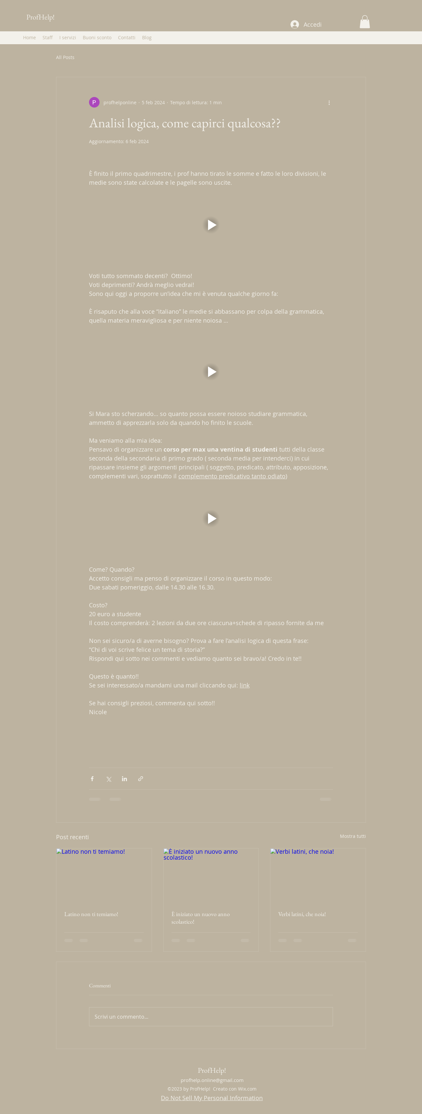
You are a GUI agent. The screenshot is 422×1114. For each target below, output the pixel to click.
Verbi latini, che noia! (302, 914)
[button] (364, 21)
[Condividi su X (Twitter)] (108, 779)
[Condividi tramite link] (140, 779)
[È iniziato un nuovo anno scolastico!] (211, 875)
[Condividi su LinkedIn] (124, 779)
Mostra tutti (353, 836)
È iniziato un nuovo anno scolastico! (200, 917)
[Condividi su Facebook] (92, 779)
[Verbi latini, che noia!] (318, 875)
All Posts (65, 57)
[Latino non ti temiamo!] (104, 875)
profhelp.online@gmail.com (212, 1080)
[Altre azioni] (329, 102)
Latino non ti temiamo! (91, 914)
